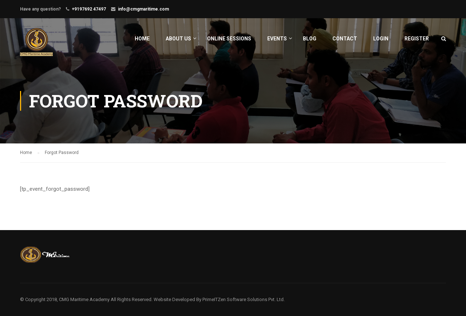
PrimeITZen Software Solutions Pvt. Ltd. (243, 299)
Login (380, 39)
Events (277, 39)
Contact (344, 39)
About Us (178, 39)
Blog (309, 39)
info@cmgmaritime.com (143, 9)
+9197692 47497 (89, 9)
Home (142, 39)
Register (416, 39)
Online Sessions (229, 39)
